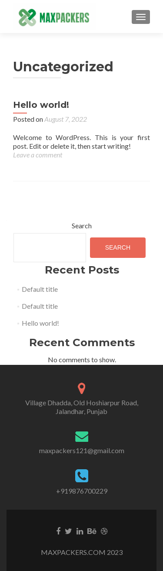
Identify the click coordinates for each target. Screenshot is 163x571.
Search (82, 225)
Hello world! (41, 105)
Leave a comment (37, 154)
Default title (40, 289)
